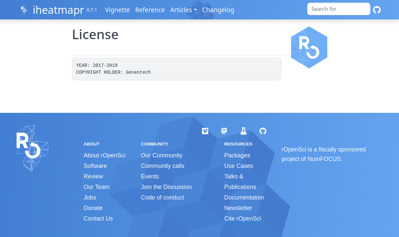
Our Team (97, 187)
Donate (93, 208)
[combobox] (338, 9)
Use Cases (238, 166)
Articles (181, 9)
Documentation (244, 197)
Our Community (161, 155)
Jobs (90, 197)
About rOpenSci (104, 155)
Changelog (218, 9)
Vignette (117, 9)
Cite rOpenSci (242, 218)
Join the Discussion (166, 187)
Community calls (162, 166)
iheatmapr (58, 10)
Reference (150, 9)
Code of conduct (162, 197)
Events (150, 176)
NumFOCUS (324, 159)
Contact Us (98, 218)
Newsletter (238, 208)
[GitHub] (376, 10)
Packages (237, 155)
